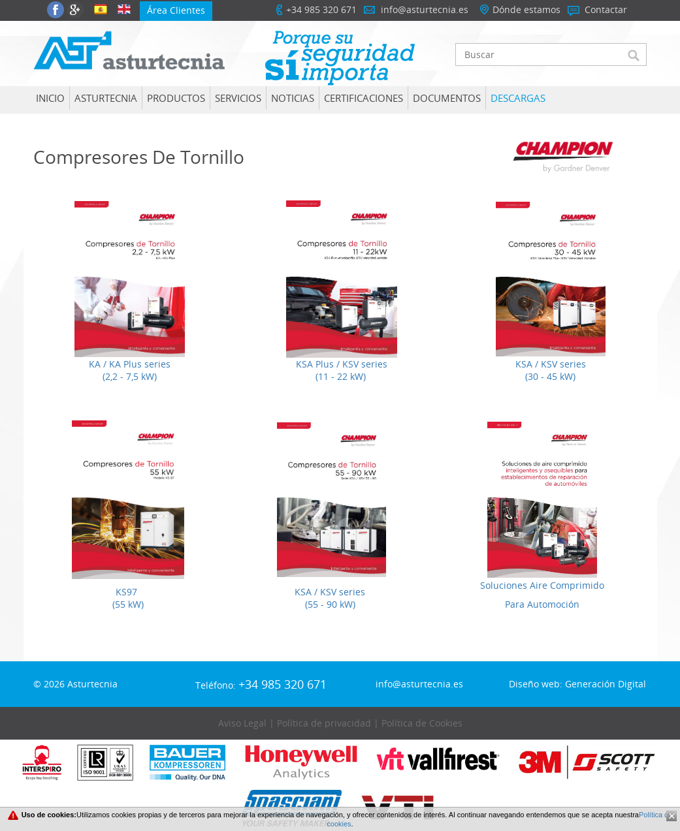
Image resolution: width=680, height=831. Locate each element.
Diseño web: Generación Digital (577, 684)
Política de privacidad (324, 723)
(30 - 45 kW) (550, 376)
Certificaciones (363, 97)
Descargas (518, 97)
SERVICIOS (238, 97)
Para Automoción (542, 604)
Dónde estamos (526, 9)
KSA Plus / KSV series (340, 364)
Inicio (50, 97)
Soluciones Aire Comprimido (542, 585)
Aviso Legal (242, 723)
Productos (176, 97)
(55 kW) (128, 604)
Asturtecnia (105, 97)
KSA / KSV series (550, 364)
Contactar (606, 9)
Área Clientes (176, 10)
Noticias (292, 97)
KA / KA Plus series (129, 364)
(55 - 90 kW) (330, 604)
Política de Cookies (421, 723)
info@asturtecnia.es (424, 9)
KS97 (128, 592)
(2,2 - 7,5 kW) (130, 376)
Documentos (447, 97)
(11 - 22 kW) (341, 376)
